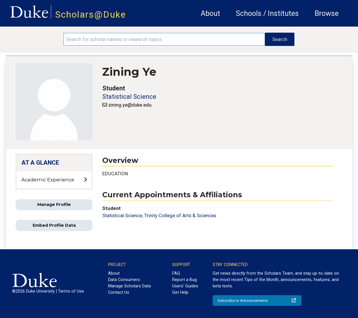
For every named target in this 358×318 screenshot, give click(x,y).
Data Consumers (124, 279)
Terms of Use (71, 291)
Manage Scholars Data (129, 286)
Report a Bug (184, 279)
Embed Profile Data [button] (54, 225)
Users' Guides (185, 286)
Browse (327, 13)
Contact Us (118, 292)
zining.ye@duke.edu (129, 105)
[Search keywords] (164, 39)
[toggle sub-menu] (85, 180)
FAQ (176, 273)
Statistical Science (129, 96)
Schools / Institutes (267, 13)
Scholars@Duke (90, 14)
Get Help (180, 292)
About (210, 13)
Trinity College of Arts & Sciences (180, 215)
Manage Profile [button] (54, 204)
